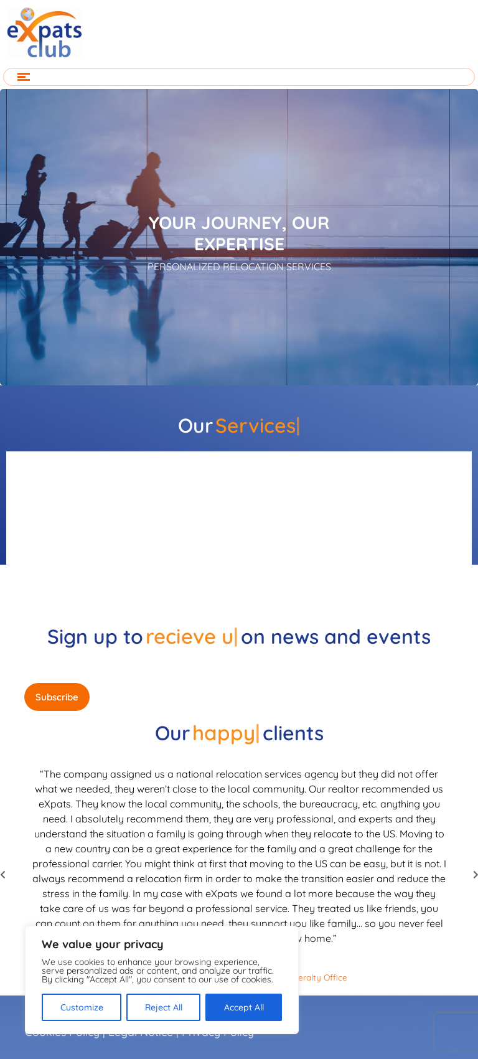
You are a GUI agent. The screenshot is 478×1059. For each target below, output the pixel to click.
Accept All (244, 1007)
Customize (81, 1007)
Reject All (163, 1007)
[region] (162, 980)
